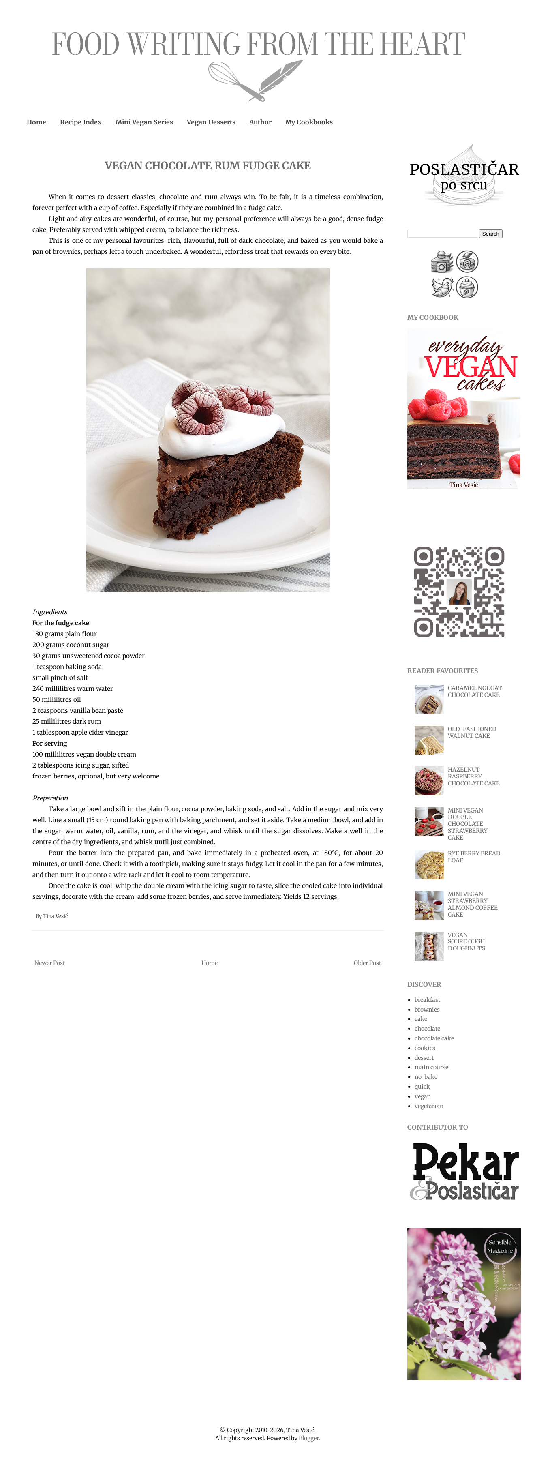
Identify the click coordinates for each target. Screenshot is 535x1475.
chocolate (427, 1028)
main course (431, 1067)
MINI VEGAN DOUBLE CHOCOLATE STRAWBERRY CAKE (468, 824)
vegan (423, 1096)
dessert (424, 1057)
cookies (425, 1048)
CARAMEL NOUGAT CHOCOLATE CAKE (475, 691)
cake (421, 1019)
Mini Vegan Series (144, 122)
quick (422, 1086)
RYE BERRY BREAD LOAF (474, 857)
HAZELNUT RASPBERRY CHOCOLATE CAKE (474, 776)
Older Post (367, 963)
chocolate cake (434, 1038)
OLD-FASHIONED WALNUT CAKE (472, 732)
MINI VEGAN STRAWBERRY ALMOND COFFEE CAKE (473, 904)
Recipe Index (81, 122)
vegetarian (429, 1106)
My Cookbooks (309, 122)
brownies (427, 1009)
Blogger (309, 1438)
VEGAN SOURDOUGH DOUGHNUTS (466, 941)
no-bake (426, 1077)
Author (260, 122)
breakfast (427, 999)
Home (36, 122)
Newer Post (49, 963)
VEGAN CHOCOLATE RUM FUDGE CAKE (208, 165)
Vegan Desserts (211, 122)
